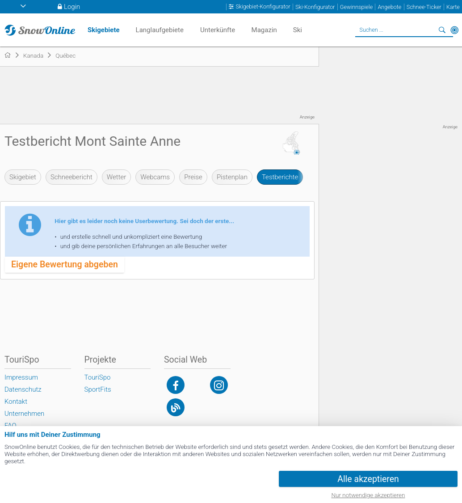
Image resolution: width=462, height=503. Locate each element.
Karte (453, 7)
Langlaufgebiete (160, 30)
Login (72, 7)
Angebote (389, 7)
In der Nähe (454, 30)
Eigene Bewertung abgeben (64, 264)
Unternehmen (24, 414)
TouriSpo (97, 377)
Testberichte (280, 177)
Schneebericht (71, 177)
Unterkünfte (217, 30)
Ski (297, 30)
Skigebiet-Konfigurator (262, 7)
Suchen (442, 30)
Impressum (21, 377)
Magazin (264, 30)
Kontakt (15, 401)
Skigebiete (104, 30)
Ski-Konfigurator (315, 7)
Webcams (155, 177)
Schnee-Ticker (424, 7)
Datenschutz (23, 389)
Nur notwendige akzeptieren (368, 495)
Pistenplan (232, 177)
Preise (193, 177)
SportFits (97, 389)
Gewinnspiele (356, 7)
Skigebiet (22, 177)
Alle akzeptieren (368, 479)
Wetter (116, 177)
